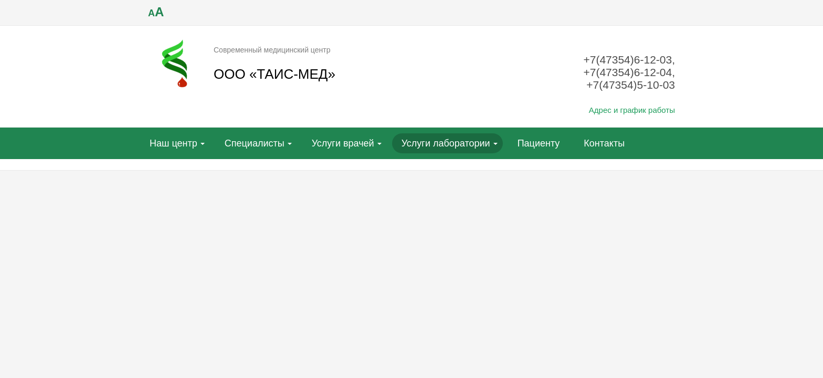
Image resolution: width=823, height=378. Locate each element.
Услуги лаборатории (446, 143)
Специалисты (254, 143)
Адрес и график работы (632, 110)
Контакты (604, 143)
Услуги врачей (343, 143)
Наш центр (173, 143)
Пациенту (539, 143)
